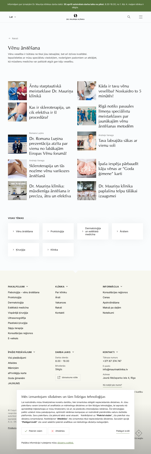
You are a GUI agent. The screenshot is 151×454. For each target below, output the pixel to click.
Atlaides (12, 362)
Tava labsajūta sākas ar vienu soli (118, 143)
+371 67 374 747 (112, 360)
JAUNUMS (14, 383)
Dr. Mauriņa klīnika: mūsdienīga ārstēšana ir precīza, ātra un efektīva (50, 191)
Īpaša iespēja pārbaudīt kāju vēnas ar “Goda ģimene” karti (118, 168)
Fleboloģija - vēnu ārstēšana (23, 292)
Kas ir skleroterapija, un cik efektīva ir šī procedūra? (49, 112)
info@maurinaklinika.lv (115, 369)
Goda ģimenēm (16, 378)
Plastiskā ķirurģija (17, 322)
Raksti (15, 38)
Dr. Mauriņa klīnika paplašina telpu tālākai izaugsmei (118, 191)
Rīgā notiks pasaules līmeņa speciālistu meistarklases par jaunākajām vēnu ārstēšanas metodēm (116, 116)
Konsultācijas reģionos (20, 333)
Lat (11, 16)
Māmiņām (13, 367)
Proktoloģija (14, 297)
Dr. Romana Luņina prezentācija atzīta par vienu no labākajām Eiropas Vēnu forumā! (48, 146)
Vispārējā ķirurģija (18, 312)
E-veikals (13, 338)
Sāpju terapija (15, 328)
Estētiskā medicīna (18, 307)
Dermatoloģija (16, 302)
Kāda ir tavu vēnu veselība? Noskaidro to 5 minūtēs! (120, 91)
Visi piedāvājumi (17, 357)
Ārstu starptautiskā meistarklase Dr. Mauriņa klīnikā (51, 91)
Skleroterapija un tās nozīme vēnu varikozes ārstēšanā (49, 170)
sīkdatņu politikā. (65, 442)
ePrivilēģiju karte (17, 373)
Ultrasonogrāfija (17, 317)
